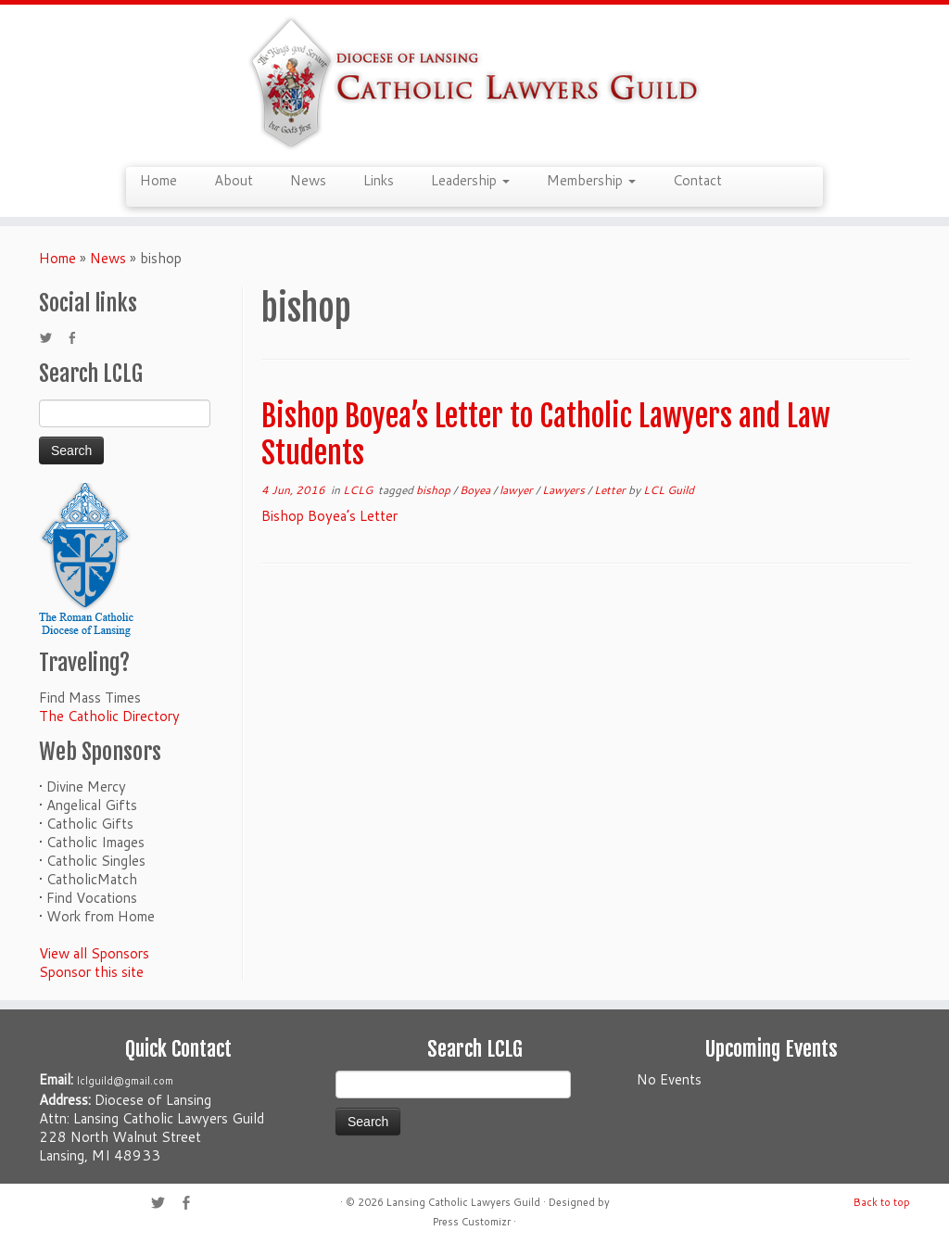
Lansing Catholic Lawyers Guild (463, 1202)
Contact (697, 180)
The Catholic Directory (109, 716)
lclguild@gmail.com (125, 1080)
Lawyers (565, 490)
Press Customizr (472, 1221)
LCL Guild (668, 490)
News (308, 180)
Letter (611, 490)
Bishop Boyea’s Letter (329, 516)
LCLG (359, 490)
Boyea (476, 490)
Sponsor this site (91, 972)
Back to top (882, 1202)
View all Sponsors (94, 953)
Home (158, 180)
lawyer (518, 490)
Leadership (470, 180)
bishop (434, 490)
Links (378, 180)
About (233, 180)
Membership (591, 180)
